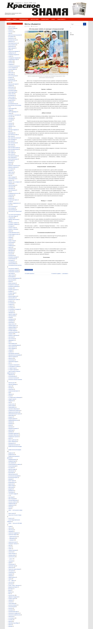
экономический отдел (13, 611)
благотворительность (13, 43)
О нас (14, 19)
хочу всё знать (11, 595)
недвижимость (11, 340)
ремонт (10, 558)
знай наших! (11, 188)
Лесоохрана (11, 260)
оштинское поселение (13, 377)
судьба (9, 562)
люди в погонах (11, 275)
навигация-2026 (11, 315)
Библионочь (11, 41)
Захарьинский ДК (28, 269)
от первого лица (11, 368)
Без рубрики (11, 36)
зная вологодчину (12, 190)
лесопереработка (12, 262)
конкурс (10, 239)
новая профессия (12, 343)
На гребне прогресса (29, 273)
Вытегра (72, 34)
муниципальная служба (13, 299)
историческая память (13, 199)
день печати (11, 144)
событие (10, 528)
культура (10, 253)
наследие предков (12, 330)
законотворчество (12, 178)
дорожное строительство (13, 165)
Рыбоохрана (11, 492)
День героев (11, 136)
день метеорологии (12, 142)
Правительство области (13, 412)
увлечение (10, 583)
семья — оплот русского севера (15, 510)
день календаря (11, 139)
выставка (10, 102)
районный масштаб (12, 474)
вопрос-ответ (11, 93)
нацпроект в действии (13, 335)
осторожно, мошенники (13, 364)
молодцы (10, 291)
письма (9, 395)
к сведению (10, 217)
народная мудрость (12, 325)
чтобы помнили (11, 603)
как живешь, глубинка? (13, 224)
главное (10, 113)
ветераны (10, 77)
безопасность (11, 38)
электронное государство (13, 613)
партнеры (10, 387)
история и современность (13, 203)
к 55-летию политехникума (14, 214)
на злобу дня (11, 307)
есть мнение (11, 168)
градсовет (10, 124)
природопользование (13, 428)
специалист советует (12, 543)
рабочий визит (11, 471)
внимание (10, 85)
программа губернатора (13, 435)
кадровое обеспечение (13, 219)
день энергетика (11, 157)
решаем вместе (11, 482)
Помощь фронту (11, 407)
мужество (10, 294)
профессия (10, 453)
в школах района (12, 69)
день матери (11, 141)
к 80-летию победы (12, 216)
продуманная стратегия (13, 436)
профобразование (12, 459)
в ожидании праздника (13, 54)
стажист (10, 548)
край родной (11, 250)
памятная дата (11, 382)
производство (11, 443)
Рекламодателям (23, 19)
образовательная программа (14, 355)
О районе (10, 351)
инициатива (10, 195)
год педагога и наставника (14, 115)
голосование (11, 118)
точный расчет (11, 572)
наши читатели (11, 338)
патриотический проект (13, 391)
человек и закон (11, 598)
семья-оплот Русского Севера (14, 515)
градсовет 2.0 (11, 126)
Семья (9, 508)
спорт (9, 545)
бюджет (10, 49)
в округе (10, 56)
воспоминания (11, 95)
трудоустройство (12, 577)
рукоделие (10, 488)
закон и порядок (11, 177)
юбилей (10, 621)
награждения (11, 320)
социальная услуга (12, 542)
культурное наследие (13, 257)
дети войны (10, 160)
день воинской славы (13, 134)
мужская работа (11, 297)
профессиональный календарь (15, 446)
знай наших (10, 186)
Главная (8, 19)
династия (10, 162)
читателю (10, 601)
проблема (10, 431)
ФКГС (9, 593)
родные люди (11, 485)
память (9, 386)
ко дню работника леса (13, 232)
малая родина (11, 276)
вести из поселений (12, 75)
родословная (11, 487)
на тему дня (11, 310)
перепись (10, 394)
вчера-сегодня (11, 97)
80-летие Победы (12, 28)
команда (10, 237)
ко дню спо (10, 235)
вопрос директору (12, 92)
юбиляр (10, 624)
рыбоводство (11, 490)
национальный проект (13, 332)
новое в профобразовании (14, 345)
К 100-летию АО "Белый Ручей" (15, 211)
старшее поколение (12, 550)
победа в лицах (11, 399)
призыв (9, 425)
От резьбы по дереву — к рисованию (59, 273)
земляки (10, 183)
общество (10, 358)
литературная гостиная (13, 270)
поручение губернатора (13, 408)
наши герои (10, 337)
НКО (9, 342)
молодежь (10, 288)
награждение (11, 319)
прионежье (10, 426)
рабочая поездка (12, 469)
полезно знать (11, 404)
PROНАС (10, 30)
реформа (10, 479)
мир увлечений (11, 280)
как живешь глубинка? (13, 222)
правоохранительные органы (14, 413)
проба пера (10, 430)
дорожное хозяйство (12, 167)
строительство (11, 556)
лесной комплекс (12, 258)
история (10, 201)
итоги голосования (12, 206)
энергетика (10, 616)
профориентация (12, 461)
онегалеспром (11, 359)
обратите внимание (12, 356)
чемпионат (10, 600)
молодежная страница (13, 284)
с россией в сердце (12, 493)
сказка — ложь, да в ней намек (15, 523)
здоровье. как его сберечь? (14, 182)
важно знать (11, 72)
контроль (10, 244)
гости (9, 121)
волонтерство (11, 88)
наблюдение (11, 312)
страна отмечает (12, 553)
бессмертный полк (12, 39)
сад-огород (10, 497)
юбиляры (10, 626)
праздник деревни (12, 418)
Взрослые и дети (12, 80)
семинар (10, 506)
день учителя (11, 154)
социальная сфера (12, 534)
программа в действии (13, 433)
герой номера (35, 26)
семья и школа (11, 513)
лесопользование (12, 263)
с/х (9, 495)
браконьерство (11, 46)
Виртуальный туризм (12, 84)
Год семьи (10, 116)
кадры (9, 221)
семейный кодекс (12, 503)
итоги (9, 204)
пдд (9, 392)
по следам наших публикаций (14, 397)
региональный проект (13, 477)
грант (9, 128)
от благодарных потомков (13, 366)
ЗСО (9, 191)
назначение (10, 322)
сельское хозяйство (12, 502)
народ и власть (11, 324)
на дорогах (10, 304)
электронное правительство (14, 614)
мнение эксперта (12, 283)
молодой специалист (12, 289)
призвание (10, 423)
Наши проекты (61, 19)
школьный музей (12, 606)
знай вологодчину (12, 185)
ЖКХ (9, 175)
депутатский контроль (13, 159)
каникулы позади (12, 227)
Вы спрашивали (11, 98)
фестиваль (10, 588)
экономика (10, 610)
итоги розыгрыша (12, 209)
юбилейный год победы (13, 623)
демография (11, 133)
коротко (10, 247)
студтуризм (10, 561)
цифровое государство (13, 596)
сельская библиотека (13, 500)
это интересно (11, 618)
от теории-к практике (12, 369)
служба (10, 526)
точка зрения (11, 570)
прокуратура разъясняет (13, 444)
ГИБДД (9, 110)
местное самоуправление (13, 278)
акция (9, 33)
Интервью (10, 196)
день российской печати (13, 149)
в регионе (10, 62)
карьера (10, 230)
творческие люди (12, 565)
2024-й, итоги (11, 26)
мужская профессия (12, 296)
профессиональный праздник (14, 449)
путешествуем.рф (12, 466)
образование (12, 538)
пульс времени (11, 462)
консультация (11, 242)
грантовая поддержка (13, 129)
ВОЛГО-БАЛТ (11, 87)
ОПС (9, 363)
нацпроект (10, 333)
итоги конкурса (11, 208)
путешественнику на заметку (14, 464)
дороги (9, 164)
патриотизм (10, 389)
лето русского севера (13, 268)
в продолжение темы (12, 59)
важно (9, 71)
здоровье (10, 180)
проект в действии (12, 439)
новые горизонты (12, 346)
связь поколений (12, 498)
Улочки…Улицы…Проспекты (14, 585)
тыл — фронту (11, 580)
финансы (10, 592)
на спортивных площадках (14, 309)
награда (10, 317)
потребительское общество (14, 410)
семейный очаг (11, 505)
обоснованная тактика (13, 353)
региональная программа (13, 475)
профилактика (11, 454)
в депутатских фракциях (13, 51)
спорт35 (10, 547)
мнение (10, 281)
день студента (11, 152)
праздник (10, 417)
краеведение (11, 248)
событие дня (11, 529)
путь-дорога (11, 467)
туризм (9, 578)
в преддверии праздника (13, 57)
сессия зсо (10, 518)
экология (10, 608)
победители (10, 400)
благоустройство (12, 44)
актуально (10, 31)
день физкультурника (13, 155)
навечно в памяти (12, 314)
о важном (10, 350)
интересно (10, 198)
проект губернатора (12, 441)
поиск (9, 402)
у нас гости (10, 582)
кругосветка (10, 252)
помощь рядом (11, 405)
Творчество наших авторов (14, 569)
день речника (11, 146)
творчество (10, 567)
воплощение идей (12, 90)
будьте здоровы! (11, 48)
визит (9, 82)
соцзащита (11, 540)
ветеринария (11, 79)
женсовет (10, 170)
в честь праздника (12, 67)
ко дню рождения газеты (13, 234)
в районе (10, 61)
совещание (10, 531)
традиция (10, 575)
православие (11, 415)
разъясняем (11, 472)
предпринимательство (13, 420)
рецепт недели (11, 480)
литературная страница (13, 271)
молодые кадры (11, 293)
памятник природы (12, 384)
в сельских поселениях (13, 66)
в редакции (10, 64)
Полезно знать (45, 19)
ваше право (10, 74)
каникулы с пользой (12, 229)
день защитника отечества (14, 137)
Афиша (53, 19)
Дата (9, 131)
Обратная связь (35, 19)
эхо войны (10, 619)
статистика (10, 551)
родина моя (10, 484)
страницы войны (12, 555)
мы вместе (10, 301)
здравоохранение (13, 536)
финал (9, 590)
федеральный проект (13, 587)
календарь (10, 226)
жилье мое (10, 173)
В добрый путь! (11, 53)
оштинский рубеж (12, 376)
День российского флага (13, 147)
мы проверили (11, 302)
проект (9, 438)
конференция (11, 245)
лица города (11, 273)
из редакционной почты (13, 193)
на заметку (10, 306)
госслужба (10, 119)
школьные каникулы (12, 605)
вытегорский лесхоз (12, 103)
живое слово (11, 172)
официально (11, 374)
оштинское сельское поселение (15, 379)
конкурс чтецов (11, 240)
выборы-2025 (11, 100)
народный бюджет (12, 327)
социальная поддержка (13, 533)
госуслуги (10, 123)
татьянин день (11, 564)
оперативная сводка (12, 361)
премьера (10, 422)
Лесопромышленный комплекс (15, 265)
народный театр (11, 328)
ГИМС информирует (12, 111)
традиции (10, 574)
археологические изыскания (14, 35)
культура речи (11, 255)
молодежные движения (13, 286)
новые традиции (11, 348)
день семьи (10, 151)
